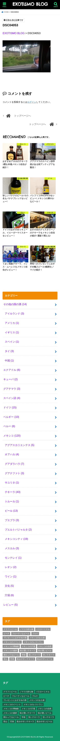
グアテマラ (11, 388)
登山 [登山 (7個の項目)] (5, 659)
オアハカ (12, 454)
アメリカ (12, 322)
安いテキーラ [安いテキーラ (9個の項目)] (34, 655)
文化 (9, 585)
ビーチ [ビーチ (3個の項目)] (6, 633)
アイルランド (14, 313)
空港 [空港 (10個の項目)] (12, 659)
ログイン (31, 102)
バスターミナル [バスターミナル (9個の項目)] (43, 629)
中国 (9, 360)
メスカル (12, 548)
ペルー (9, 426)
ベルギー (11, 416)
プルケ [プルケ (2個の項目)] (35, 633)
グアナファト (14, 473)
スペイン (12, 341)
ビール (11, 510)
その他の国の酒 (15, 304)
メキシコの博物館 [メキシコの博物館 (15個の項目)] (11, 646)
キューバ (10, 379)
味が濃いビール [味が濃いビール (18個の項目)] (45, 650)
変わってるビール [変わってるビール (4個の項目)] (11, 655)
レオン (10, 567)
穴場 (9, 595)
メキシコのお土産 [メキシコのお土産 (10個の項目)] (37, 638)
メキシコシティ (16, 538)
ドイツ (9, 407)
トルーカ (12, 501)
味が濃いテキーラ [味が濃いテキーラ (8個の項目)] (27, 650)
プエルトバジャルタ (18, 529)
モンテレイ (13, 557)
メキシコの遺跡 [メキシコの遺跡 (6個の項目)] (10, 650)
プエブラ (12, 520)
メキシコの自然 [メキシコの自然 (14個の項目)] (45, 646)
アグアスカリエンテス (19, 445)
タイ (9, 351)
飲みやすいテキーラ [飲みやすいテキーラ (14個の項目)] (25, 659)
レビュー (10, 604)
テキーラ (12, 491)
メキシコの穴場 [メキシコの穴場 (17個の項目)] (28, 646)
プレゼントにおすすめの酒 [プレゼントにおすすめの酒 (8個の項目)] (15, 638)
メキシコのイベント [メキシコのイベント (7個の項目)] (12, 642)
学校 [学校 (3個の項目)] (24, 655)
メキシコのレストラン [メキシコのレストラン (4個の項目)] (33, 642)
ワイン (10, 576)
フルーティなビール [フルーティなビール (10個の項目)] (20, 633)
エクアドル (11, 369)
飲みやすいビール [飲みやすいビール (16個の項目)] (44, 659)
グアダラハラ (14, 463)
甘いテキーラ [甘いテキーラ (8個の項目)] (48, 655)
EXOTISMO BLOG (30, 4)
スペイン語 (11, 398)
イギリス (12, 332)
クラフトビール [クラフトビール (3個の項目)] (10, 629)
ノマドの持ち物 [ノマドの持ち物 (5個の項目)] (26, 629)
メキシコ (11, 435)
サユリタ (12, 482)
